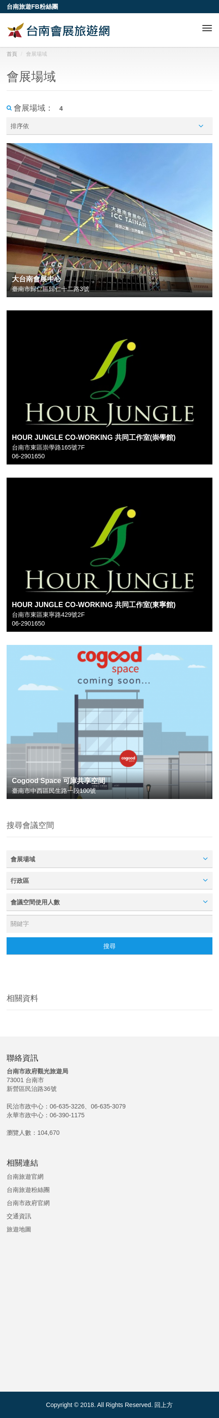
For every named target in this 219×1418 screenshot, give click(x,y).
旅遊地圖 (19, 1229)
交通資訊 (19, 1216)
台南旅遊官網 (25, 1176)
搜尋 (109, 946)
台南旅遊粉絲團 (28, 1189)
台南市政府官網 (28, 1202)
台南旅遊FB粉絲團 (32, 6)
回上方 (163, 1404)
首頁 (12, 54)
